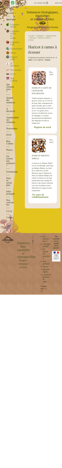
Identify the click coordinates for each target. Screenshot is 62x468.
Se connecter (41, 3)
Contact (46, 267)
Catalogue (40, 36)
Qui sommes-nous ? (46, 239)
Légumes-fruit (51, 36)
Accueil (31, 36)
